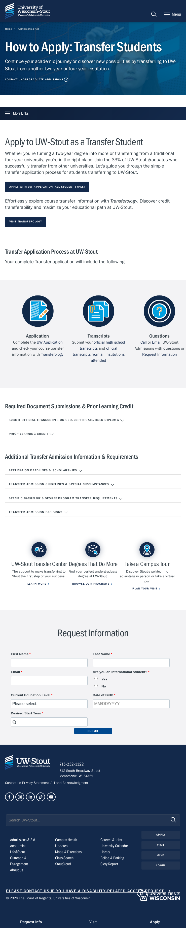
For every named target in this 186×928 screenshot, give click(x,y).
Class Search (64, 866)
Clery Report (109, 872)
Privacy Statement (36, 791)
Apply (160, 843)
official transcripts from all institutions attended (99, 354)
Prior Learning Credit (31, 434)
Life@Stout (17, 860)
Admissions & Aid (28, 28)
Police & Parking (112, 866)
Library (105, 860)
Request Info (31, 922)
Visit (160, 853)
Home (8, 28)
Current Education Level (30, 703)
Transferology (52, 354)
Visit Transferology (25, 221)
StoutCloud (63, 872)
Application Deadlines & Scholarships (46, 471)
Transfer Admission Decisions (38, 512)
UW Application (50, 342)
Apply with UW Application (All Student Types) (47, 186)
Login (160, 874)
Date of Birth (103, 703)
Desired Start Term (26, 721)
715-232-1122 (73, 772)
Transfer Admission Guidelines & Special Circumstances (62, 484)
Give (160, 863)
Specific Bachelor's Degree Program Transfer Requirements (66, 498)
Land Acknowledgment (70, 791)
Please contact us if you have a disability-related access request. (85, 899)
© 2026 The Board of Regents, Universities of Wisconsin (48, 907)
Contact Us (13, 791)
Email (157, 342)
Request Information (159, 354)
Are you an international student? (120, 679)
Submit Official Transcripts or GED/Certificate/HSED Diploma (67, 420)
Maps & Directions (68, 860)
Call (143, 342)
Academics (18, 854)
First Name (19, 662)
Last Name (101, 662)
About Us (16, 878)
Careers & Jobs (111, 848)
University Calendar (114, 854)
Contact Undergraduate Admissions (34, 79)
